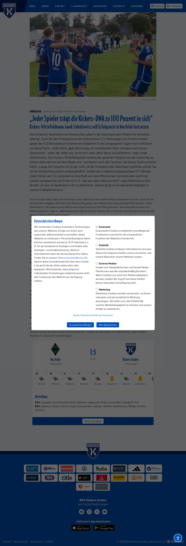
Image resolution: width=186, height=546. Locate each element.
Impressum (108, 315)
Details (76, 315)
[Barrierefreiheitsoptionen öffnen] (178, 538)
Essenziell (103, 226)
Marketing (103, 289)
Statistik (102, 245)
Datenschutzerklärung (70, 257)
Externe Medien (106, 263)
